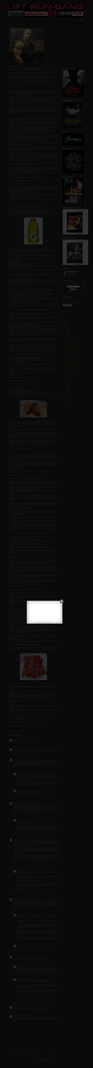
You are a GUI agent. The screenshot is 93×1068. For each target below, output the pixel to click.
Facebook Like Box (50, 622)
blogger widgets (43, 622)
